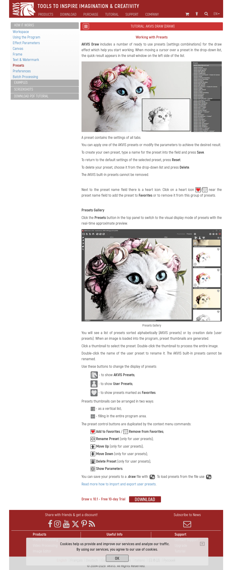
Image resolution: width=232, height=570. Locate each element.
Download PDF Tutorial (31, 96)
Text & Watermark (26, 59)
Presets (18, 65)
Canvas (18, 48)
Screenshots (23, 89)
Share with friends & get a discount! (71, 514)
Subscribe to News (187, 520)
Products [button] (45, 14)
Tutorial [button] (112, 14)
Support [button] (131, 14)
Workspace (21, 31)
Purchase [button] (90, 14)
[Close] (202, 543)
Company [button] (152, 14)
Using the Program (26, 37)
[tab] (45, 25)
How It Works (24, 25)
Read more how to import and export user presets (119, 484)
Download (68, 14)
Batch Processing (25, 76)
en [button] (217, 14)
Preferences (22, 71)
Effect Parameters (26, 43)
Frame (17, 54)
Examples (21, 82)
